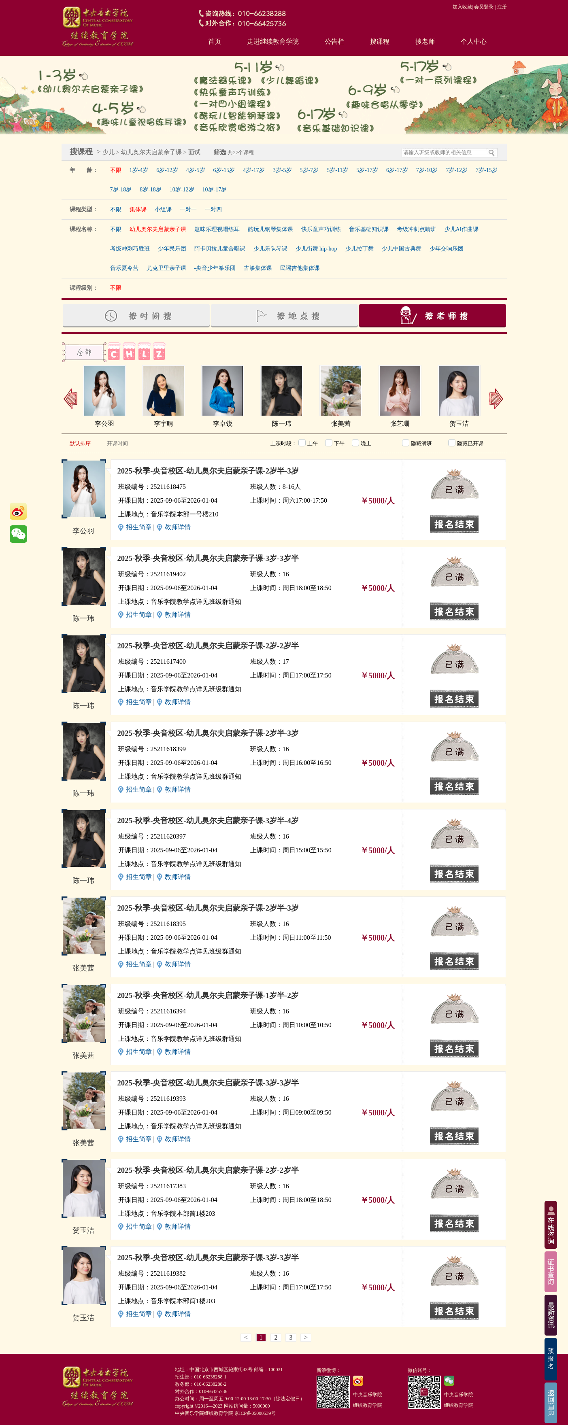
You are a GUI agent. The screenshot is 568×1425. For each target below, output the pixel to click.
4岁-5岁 (195, 170)
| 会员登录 (483, 7)
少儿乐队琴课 (270, 249)
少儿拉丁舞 (359, 249)
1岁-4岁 (139, 170)
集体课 (138, 209)
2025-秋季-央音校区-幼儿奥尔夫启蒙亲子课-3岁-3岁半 (208, 558)
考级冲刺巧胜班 (130, 249)
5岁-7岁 (309, 170)
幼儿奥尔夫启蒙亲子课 (158, 229)
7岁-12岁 (457, 170)
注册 (502, 7)
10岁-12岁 (182, 190)
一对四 (213, 209)
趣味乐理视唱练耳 (217, 229)
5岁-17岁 (367, 170)
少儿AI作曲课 (462, 229)
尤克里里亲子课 (166, 268)
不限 (115, 170)
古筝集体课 (258, 268)
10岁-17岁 (214, 190)
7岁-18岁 (121, 190)
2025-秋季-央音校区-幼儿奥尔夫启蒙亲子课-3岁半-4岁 (208, 820)
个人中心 (474, 41)
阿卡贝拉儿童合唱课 (219, 249)
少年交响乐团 (447, 249)
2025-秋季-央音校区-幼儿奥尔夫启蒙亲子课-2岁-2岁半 (208, 645)
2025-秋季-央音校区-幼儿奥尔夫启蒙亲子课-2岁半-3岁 (208, 471)
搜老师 (425, 41)
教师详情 (178, 527)
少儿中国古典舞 (401, 249)
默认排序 (80, 443)
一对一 (188, 209)
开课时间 (117, 443)
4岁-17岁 (254, 170)
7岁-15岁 (487, 170)
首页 (214, 41)
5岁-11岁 (337, 170)
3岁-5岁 (282, 170)
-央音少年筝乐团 (215, 268)
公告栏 (334, 41)
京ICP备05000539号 (255, 1413)
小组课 (163, 209)
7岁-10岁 (427, 170)
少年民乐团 (172, 249)
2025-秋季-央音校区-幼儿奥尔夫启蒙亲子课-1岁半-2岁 (208, 995)
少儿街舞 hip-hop (316, 249)
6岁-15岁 (224, 170)
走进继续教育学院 (273, 41)
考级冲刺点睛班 (416, 229)
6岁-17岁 (397, 170)
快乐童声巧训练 (321, 229)
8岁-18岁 (151, 190)
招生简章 (139, 527)
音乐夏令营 (124, 268)
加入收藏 (462, 7)
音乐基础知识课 (369, 229)
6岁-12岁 (167, 170)
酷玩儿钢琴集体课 (270, 229)
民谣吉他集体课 (300, 268)
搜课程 (379, 41)
